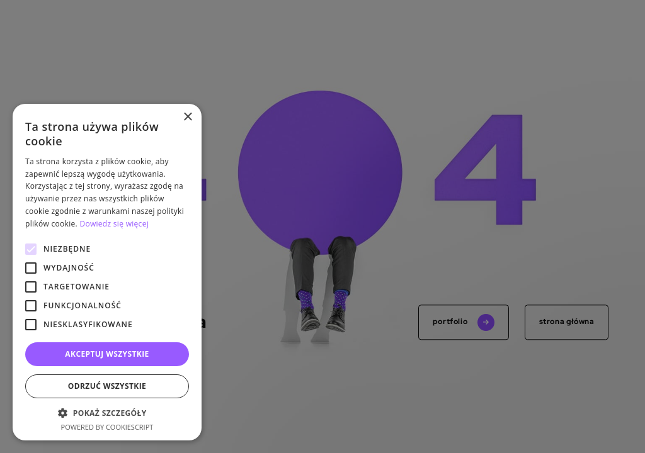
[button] (107, 412)
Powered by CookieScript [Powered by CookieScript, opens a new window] (107, 427)
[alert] (322, 226)
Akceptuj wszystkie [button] (107, 354)
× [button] (187, 117)
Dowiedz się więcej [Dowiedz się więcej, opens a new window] (114, 223)
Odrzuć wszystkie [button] (107, 386)
